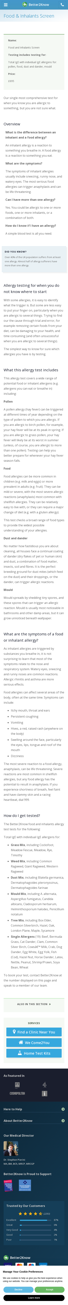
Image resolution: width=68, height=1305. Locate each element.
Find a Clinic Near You (34, 1032)
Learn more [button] (34, 1298)
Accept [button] (49, 1289)
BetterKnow (35, 5)
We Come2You (34, 1042)
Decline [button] (18, 1289)
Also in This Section (32, 1004)
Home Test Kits (34, 1053)
